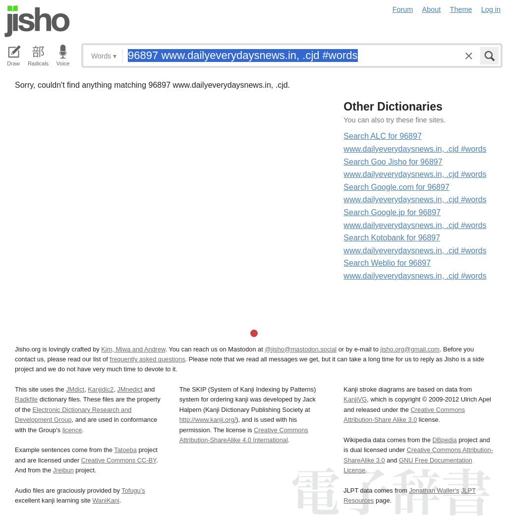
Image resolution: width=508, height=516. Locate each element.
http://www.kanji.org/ (207, 419)
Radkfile (26, 399)
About (431, 9)
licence (72, 430)
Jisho (37, 21)
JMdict (75, 389)
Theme (461, 9)
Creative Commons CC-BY (118, 460)
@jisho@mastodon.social (301, 349)
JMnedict (129, 389)
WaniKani (106, 500)
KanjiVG (355, 399)
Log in (491, 9)
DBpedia (445, 440)
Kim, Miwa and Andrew (133, 349)
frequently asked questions (147, 359)
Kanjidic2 (100, 389)
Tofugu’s (133, 490)
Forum (403, 9)
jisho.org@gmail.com (410, 349)
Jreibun (63, 470)
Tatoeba (125, 450)
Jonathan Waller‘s (434, 490)
